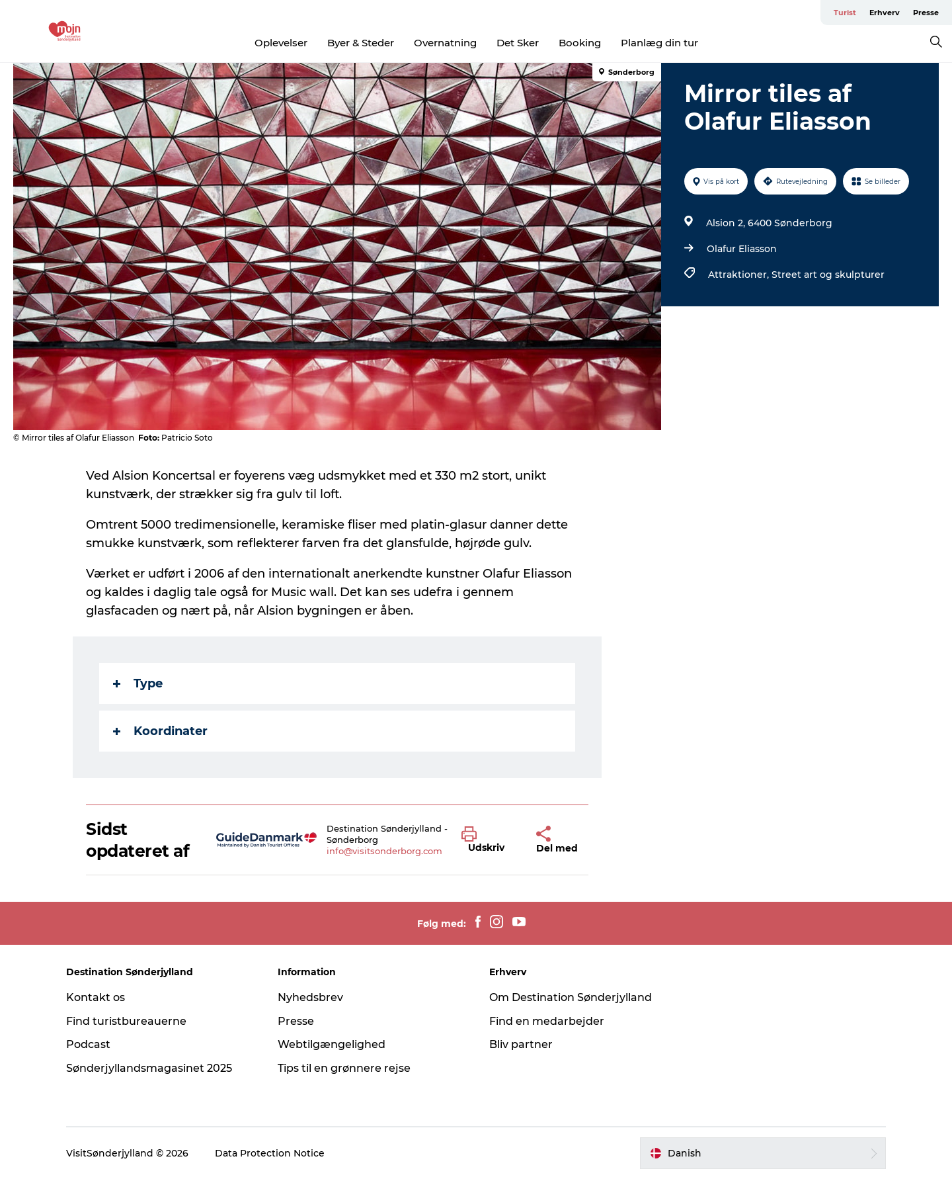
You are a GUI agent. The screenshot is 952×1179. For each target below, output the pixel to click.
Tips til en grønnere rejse (344, 1068)
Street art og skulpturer (828, 275)
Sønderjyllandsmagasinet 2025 (149, 1068)
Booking (580, 42)
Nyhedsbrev (310, 997)
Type (138, 683)
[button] (488, 840)
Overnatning (445, 42)
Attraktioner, (740, 275)
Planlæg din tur (659, 42)
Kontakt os (95, 997)
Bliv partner (521, 1044)
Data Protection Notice (270, 1153)
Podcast (88, 1044)
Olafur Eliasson (742, 249)
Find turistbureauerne (126, 1021)
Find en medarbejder (546, 1021)
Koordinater (160, 731)
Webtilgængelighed (331, 1044)
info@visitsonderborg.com (384, 851)
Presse (926, 12)
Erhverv (884, 12)
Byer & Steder (360, 42)
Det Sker (517, 42)
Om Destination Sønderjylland (570, 997)
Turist (845, 12)
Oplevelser (281, 42)
